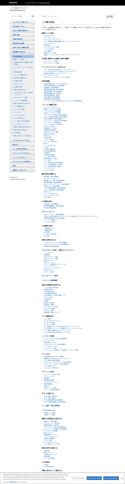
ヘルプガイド (37, 2)
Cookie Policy (13, 483)
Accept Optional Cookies (111, 479)
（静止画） (53, 93)
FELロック (47, 386)
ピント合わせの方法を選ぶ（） (59, 69)
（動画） (51, 61)
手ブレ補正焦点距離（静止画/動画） (55, 402)
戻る (44, 16)
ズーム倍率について (50, 366)
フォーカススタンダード (51, 107)
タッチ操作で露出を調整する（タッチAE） (57, 332)
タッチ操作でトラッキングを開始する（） (63, 328)
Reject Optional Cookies (94, 479)
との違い (61, 350)
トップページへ (52, 16)
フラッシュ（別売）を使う (52, 374)
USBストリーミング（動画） (53, 473)
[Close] (122, 479)
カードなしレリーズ (50, 346)
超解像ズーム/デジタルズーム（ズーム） (56, 358)
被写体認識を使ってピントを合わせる (56, 83)
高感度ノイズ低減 (49, 415)
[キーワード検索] (22, 16)
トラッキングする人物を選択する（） (63, 101)
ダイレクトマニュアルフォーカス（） (57, 77)
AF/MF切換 (47, 137)
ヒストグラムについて (51, 178)
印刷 (111, 16)
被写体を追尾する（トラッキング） (55, 73)
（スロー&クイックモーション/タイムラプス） (62, 54)
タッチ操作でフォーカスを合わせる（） (62, 326)
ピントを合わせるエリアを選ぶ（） (60, 71)
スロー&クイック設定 (51, 306)
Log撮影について (49, 228)
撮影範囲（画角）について (52, 312)
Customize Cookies (79, 479)
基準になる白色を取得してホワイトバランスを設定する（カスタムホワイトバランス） (71, 216)
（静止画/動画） (55, 85)
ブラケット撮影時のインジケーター (55, 264)
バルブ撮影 (47, 51)
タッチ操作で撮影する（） (58, 330)
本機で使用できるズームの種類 (54, 356)
